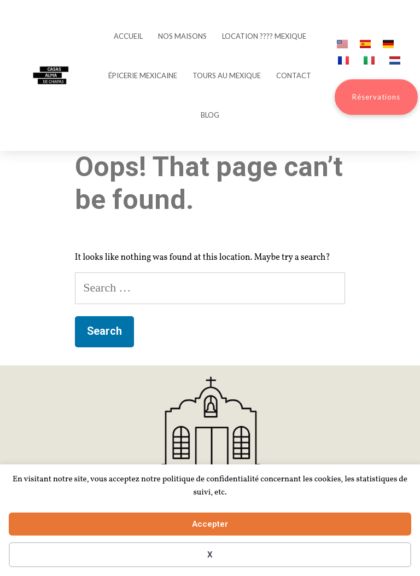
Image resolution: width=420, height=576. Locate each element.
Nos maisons (182, 36)
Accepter (210, 524)
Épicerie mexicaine (142, 75)
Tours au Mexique (226, 75)
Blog (210, 114)
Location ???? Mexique (264, 36)
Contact (293, 75)
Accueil (128, 36)
